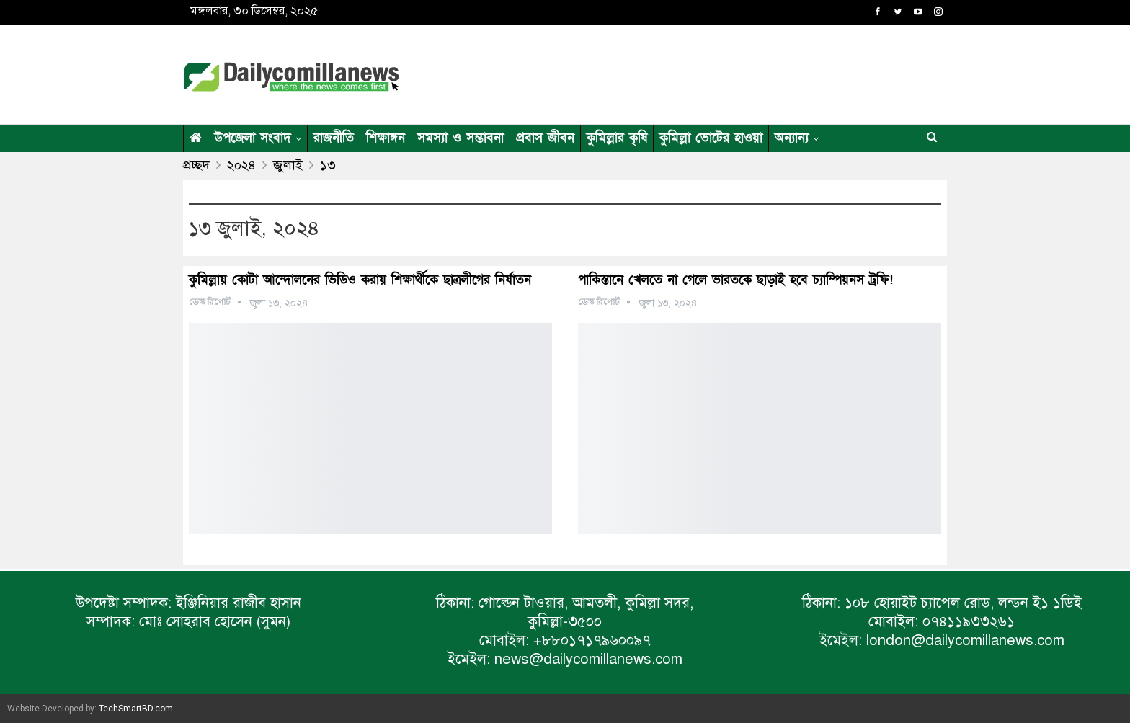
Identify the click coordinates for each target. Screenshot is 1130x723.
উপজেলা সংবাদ (252, 138)
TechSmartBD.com (136, 709)
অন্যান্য (792, 138)
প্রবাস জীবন (545, 138)
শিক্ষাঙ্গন (385, 138)
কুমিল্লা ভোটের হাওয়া (710, 138)
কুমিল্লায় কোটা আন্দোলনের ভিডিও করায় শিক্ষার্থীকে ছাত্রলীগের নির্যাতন (360, 280)
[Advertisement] (704, 72)
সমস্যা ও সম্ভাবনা (460, 138)
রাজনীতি (333, 138)
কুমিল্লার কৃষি (617, 138)
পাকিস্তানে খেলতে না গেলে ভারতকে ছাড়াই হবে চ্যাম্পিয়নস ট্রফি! (735, 280)
